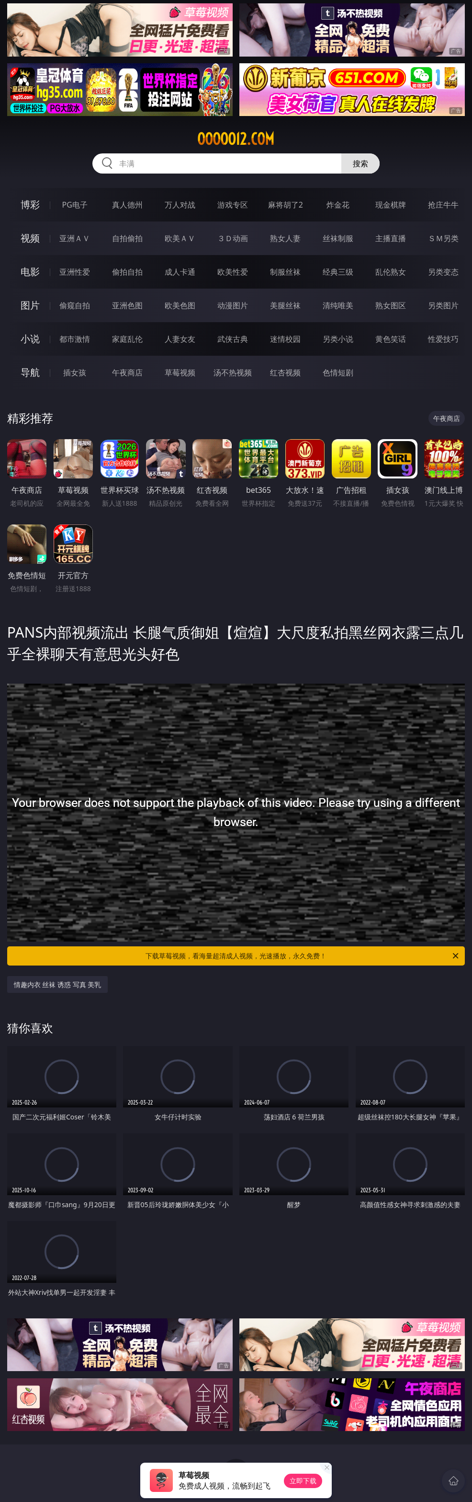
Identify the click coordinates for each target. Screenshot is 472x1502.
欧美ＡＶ (180, 238)
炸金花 (337, 204)
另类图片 (443, 305)
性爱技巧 (443, 339)
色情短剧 (338, 372)
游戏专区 (232, 204)
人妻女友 (180, 339)
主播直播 (390, 238)
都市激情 (74, 339)
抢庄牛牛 (443, 204)
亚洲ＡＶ (74, 238)
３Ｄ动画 (232, 238)
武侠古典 (232, 339)
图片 (30, 305)
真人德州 (127, 204)
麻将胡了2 (285, 204)
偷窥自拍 (74, 305)
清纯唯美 (338, 305)
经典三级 (338, 272)
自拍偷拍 (127, 238)
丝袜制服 (338, 238)
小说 (30, 338)
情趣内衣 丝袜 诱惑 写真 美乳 (57, 984)
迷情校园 (285, 339)
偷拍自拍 (127, 272)
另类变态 (443, 272)
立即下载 (303, 1480)
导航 (30, 372)
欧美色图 (180, 305)
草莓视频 (180, 372)
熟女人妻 (285, 238)
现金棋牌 (390, 204)
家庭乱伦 (127, 339)
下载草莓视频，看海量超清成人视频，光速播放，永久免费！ (303, 956)
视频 (30, 238)
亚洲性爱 (74, 272)
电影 (30, 271)
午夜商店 (127, 372)
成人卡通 (180, 272)
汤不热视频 (233, 372)
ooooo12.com (235, 139)
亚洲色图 (127, 305)
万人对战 (180, 204)
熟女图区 (390, 305)
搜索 (360, 163)
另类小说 (338, 339)
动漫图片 (232, 305)
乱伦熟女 (390, 272)
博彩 (30, 204)
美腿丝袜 (285, 305)
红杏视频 (285, 372)
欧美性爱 (232, 272)
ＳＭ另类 (443, 238)
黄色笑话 (390, 339)
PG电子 (75, 204)
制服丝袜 (285, 272)
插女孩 (74, 372)
